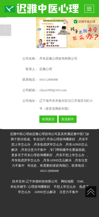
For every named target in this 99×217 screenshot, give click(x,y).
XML (80, 181)
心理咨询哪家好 (39, 187)
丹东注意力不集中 (33, 150)
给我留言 (48, 119)
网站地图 (67, 181)
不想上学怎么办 (65, 187)
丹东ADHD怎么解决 (57, 160)
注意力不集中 (68, 192)
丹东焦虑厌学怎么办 (48, 144)
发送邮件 (67, 119)
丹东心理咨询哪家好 (61, 139)
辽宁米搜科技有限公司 (42, 181)
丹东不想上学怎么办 (70, 155)
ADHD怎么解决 (45, 192)
